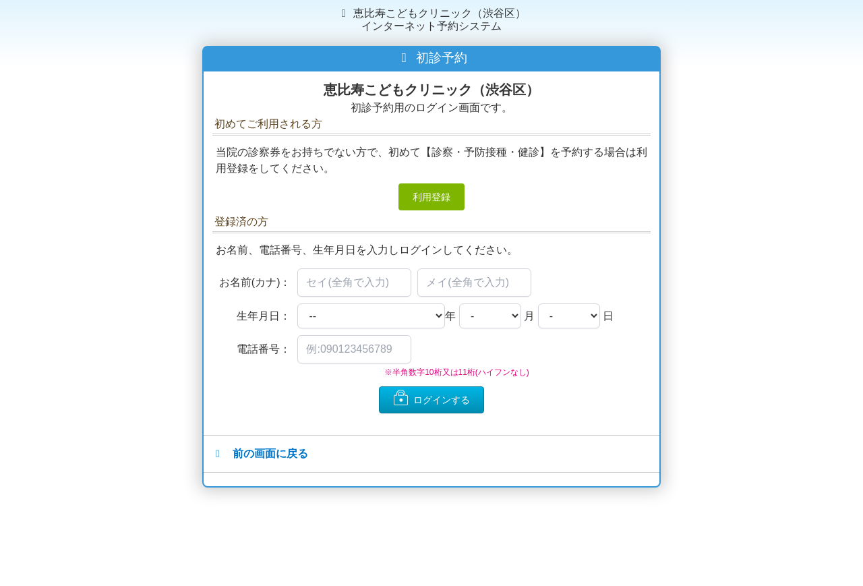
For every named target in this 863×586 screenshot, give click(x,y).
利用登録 (431, 197)
